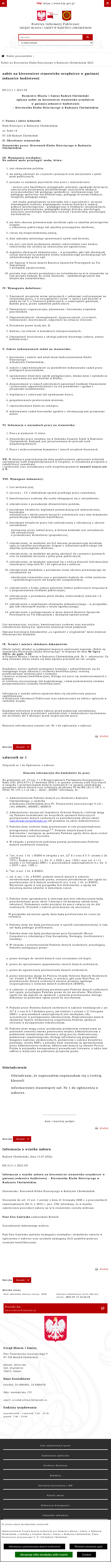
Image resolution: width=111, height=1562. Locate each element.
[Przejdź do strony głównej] (56, 21)
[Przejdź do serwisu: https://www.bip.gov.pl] (55, 3)
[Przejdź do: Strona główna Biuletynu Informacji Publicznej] (3, 56)
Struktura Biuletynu (55, 1465)
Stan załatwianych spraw (55, 1445)
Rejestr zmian (55, 1495)
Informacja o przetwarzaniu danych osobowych (34, 1546)
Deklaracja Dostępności (55, 1505)
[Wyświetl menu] (107, 3)
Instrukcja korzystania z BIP (55, 1485)
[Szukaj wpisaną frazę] (88, 37)
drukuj (104, 736)
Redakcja (55, 1475)
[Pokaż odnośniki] (3, 3)
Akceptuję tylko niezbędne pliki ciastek (44, 1554)
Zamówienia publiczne (55, 1455)
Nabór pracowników (19, 56)
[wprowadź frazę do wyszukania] (50, 37)
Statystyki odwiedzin (55, 1515)
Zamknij (86, 1554)
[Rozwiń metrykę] (22, 747)
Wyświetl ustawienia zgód (88, 1546)
